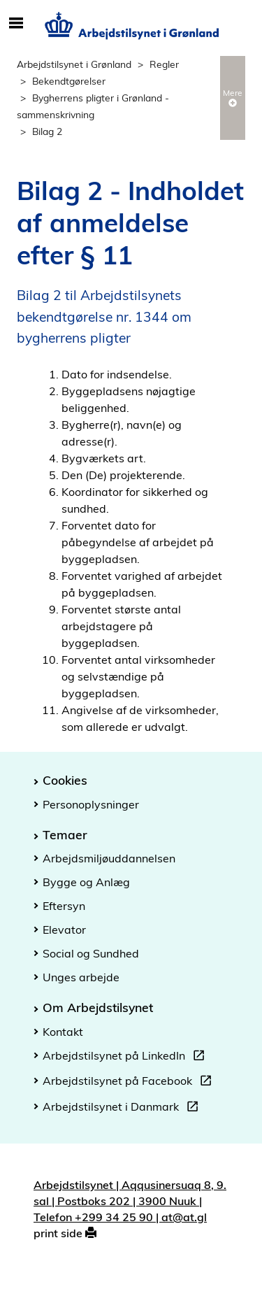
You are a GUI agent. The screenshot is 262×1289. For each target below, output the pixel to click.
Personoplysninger (91, 804)
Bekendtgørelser (68, 81)
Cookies (65, 780)
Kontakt (63, 1032)
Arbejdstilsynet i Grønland (74, 64)
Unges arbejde (81, 977)
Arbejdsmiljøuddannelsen (109, 858)
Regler (164, 64)
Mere (232, 97)
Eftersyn (64, 906)
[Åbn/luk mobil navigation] (15, 24)
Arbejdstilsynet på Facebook (130, 1083)
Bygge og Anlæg (86, 882)
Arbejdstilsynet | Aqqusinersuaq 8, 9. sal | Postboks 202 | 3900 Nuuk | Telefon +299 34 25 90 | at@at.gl (130, 1201)
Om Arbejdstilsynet (98, 1007)
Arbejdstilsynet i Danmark (123, 1108)
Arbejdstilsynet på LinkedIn (126, 1057)
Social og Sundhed (91, 953)
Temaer (65, 834)
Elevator (64, 930)
